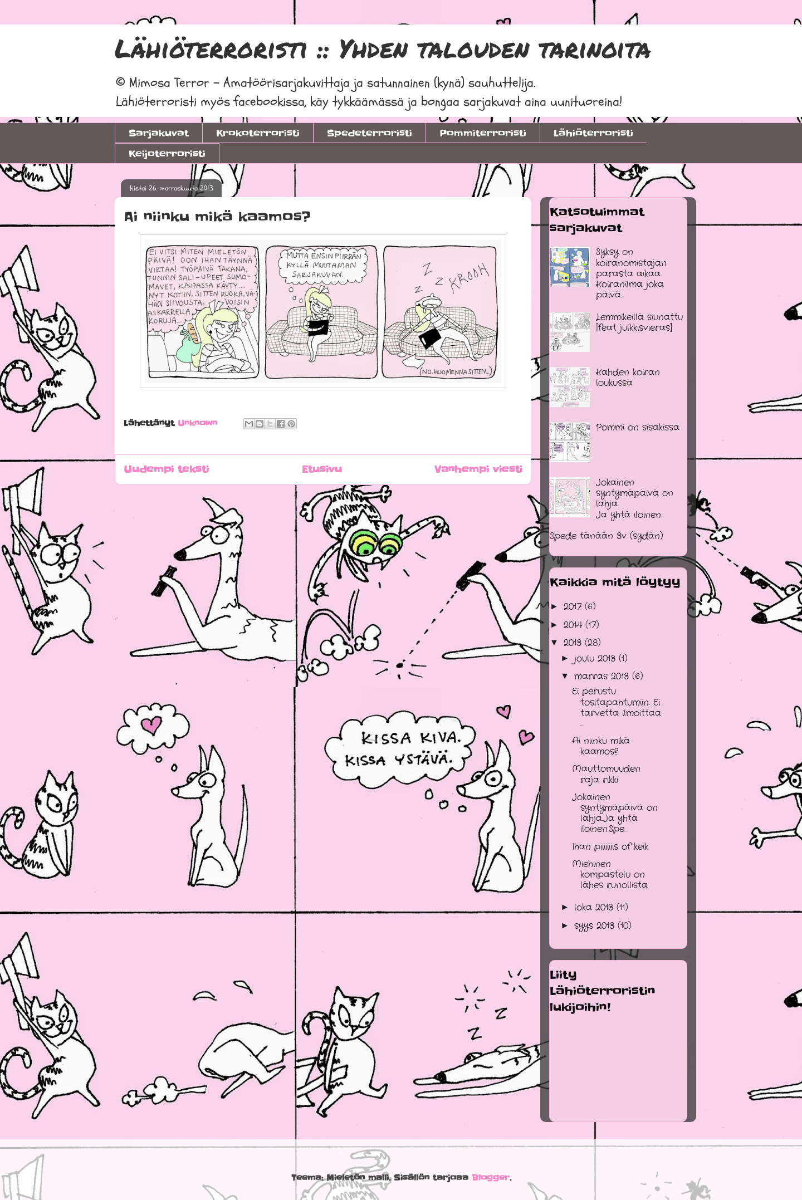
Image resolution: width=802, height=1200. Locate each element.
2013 (574, 642)
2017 (574, 606)
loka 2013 (595, 907)
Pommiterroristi (482, 133)
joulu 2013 (596, 658)
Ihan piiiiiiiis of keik (610, 846)
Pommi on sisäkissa (637, 427)
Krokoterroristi (258, 133)
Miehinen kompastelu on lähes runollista (610, 875)
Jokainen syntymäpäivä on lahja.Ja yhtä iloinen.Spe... (615, 813)
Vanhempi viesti (478, 469)
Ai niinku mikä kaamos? (601, 746)
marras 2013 (603, 676)
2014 (574, 625)
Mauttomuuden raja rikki (606, 774)
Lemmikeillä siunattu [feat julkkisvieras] (639, 322)
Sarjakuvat (159, 133)
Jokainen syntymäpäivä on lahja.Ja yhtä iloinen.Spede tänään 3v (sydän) (611, 509)
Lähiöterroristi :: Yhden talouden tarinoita (383, 48)
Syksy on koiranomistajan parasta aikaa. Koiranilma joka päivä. (631, 273)
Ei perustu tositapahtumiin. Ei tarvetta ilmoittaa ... (616, 707)
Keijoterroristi (167, 154)
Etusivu (322, 469)
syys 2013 (596, 925)
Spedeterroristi (369, 133)
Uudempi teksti (166, 469)
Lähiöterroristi (593, 133)
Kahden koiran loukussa (628, 377)
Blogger (491, 1177)
